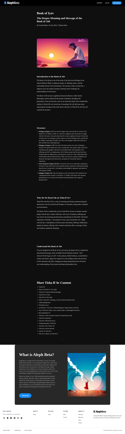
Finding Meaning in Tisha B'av (47, 323)
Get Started (116, 3)
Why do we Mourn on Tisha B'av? (48, 333)
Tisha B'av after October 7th (47, 326)
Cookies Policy (6, 430)
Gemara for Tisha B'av (45, 331)
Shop (79, 420)
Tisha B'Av (47, 104)
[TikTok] (7, 418)
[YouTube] (14, 418)
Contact (65, 417)
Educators (80, 417)
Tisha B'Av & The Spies (45, 297)
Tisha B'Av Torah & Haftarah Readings (50, 292)
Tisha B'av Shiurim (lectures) (47, 320)
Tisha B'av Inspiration (45, 318)
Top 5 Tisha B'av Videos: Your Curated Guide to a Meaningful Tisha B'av (59, 310)
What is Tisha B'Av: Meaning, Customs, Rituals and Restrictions (57, 300)
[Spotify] (21, 418)
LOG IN (107, 3)
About (34, 414)
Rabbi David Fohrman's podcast (68, 253)
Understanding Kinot (45, 302)
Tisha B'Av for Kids (44, 294)
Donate (80, 423)
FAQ (64, 414)
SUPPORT (99, 3)
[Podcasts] (18, 418)
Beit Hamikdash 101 (44, 313)
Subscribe (25, 396)
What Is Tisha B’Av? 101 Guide (48, 289)
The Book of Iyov (44, 305)
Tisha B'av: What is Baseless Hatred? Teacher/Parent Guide (55, 315)
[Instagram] (4, 418)
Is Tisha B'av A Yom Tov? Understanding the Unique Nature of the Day (59, 307)
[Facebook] (11, 418)
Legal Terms (17, 430)
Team (49, 414)
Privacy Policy (28, 430)
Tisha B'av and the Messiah (46, 328)
